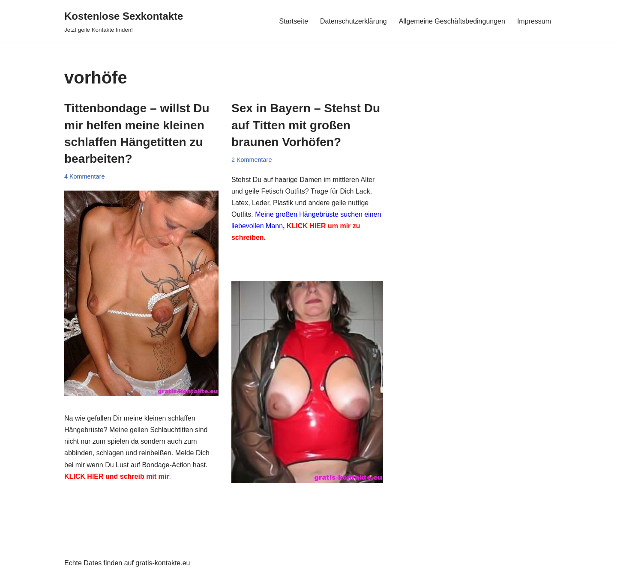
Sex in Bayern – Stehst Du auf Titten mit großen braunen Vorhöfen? (305, 124)
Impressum (534, 21)
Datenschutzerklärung (353, 21)
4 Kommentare (84, 176)
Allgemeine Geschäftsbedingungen (452, 21)
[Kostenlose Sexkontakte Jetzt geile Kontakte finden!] (123, 21)
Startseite (293, 21)
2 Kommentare (251, 159)
